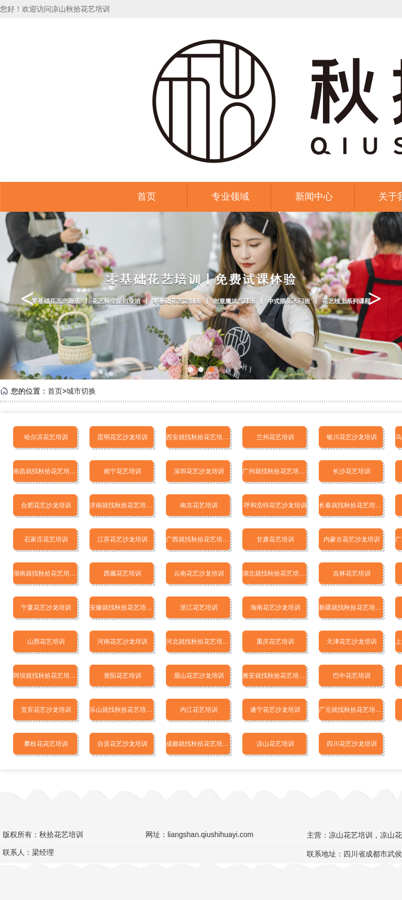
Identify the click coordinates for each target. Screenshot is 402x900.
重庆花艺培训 (275, 641)
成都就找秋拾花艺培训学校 (199, 743)
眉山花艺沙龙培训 (199, 675)
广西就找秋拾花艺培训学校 (199, 539)
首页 (146, 196)
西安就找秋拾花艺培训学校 (199, 437)
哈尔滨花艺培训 (46, 437)
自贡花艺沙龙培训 (122, 743)
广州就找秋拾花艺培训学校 (275, 471)
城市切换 (81, 391)
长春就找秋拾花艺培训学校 (352, 505)
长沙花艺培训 (352, 471)
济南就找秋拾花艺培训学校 (122, 505)
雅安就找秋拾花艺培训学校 (275, 675)
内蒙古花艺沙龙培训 (351, 539)
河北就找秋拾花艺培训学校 (199, 641)
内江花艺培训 (199, 709)
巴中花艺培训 (352, 675)
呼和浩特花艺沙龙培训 (275, 505)
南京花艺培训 (199, 505)
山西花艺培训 (46, 641)
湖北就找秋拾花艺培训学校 (275, 573)
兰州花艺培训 (275, 437)
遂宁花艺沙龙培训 (275, 709)
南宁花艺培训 (122, 471)
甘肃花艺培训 (275, 539)
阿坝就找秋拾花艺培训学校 (46, 675)
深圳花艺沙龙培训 (199, 471)
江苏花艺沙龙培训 (122, 539)
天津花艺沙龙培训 (352, 641)
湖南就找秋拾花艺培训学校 (46, 573)
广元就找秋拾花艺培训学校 (352, 709)
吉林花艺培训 (352, 573)
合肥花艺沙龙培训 (46, 505)
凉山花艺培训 (275, 743)
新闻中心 (314, 196)
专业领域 (230, 196)
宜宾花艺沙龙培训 (46, 709)
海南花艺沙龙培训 (275, 607)
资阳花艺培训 (122, 675)
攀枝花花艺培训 (46, 743)
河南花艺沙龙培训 (122, 641)
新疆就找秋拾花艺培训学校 (352, 607)
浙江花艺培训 (199, 607)
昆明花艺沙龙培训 (122, 437)
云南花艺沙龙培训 (199, 573)
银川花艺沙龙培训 (352, 437)
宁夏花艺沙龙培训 (46, 607)
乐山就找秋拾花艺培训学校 (122, 709)
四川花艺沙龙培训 (352, 743)
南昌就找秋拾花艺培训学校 (46, 471)
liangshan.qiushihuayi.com (210, 834)
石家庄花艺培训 (46, 539)
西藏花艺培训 (122, 573)
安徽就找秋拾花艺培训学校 (122, 607)
